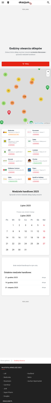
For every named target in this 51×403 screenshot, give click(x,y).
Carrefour (7, 385)
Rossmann (7, 381)
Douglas (6, 396)
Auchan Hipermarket (35, 381)
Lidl (5, 373)
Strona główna (4, 360)
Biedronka (7, 377)
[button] (41, 99)
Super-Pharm (8, 392)
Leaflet (29, 123)
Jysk (5, 388)
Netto (29, 377)
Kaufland (31, 373)
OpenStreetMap (38, 123)
